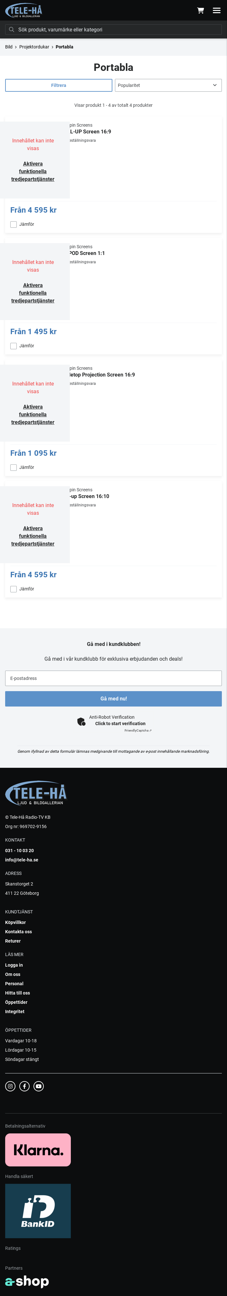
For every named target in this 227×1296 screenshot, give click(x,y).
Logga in (14, 965)
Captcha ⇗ (138, 730)
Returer (13, 941)
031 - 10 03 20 (19, 850)
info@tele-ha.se (21, 859)
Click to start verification (120, 723)
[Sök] (113, 29)
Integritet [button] (14, 1011)
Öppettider (16, 1002)
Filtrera (58, 85)
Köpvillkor (15, 922)
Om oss (12, 974)
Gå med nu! (113, 699)
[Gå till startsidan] (24, 10)
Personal (14, 983)
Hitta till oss (17, 992)
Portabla (64, 46)
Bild (9, 46)
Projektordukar (34, 46)
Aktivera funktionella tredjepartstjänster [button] (32, 171)
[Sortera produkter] (168, 85)
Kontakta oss (18, 931)
